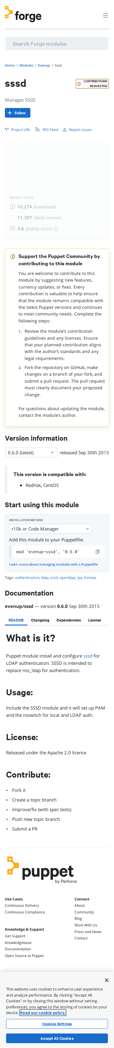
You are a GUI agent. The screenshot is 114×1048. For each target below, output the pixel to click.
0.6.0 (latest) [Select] (31, 452)
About (79, 905)
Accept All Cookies (57, 1038)
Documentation (18, 949)
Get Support (15, 936)
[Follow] (17, 113)
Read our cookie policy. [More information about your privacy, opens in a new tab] (43, 1012)
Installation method (26, 520)
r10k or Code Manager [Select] (51, 529)
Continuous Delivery (22, 905)
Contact (81, 938)
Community (84, 912)
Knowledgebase (18, 942)
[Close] (106, 980)
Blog (78, 918)
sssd (87, 656)
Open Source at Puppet (24, 955)
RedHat (33, 485)
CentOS (51, 485)
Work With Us (85, 925)
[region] (57, 1010)
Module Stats (21, 197)
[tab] (16, 620)
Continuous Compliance (25, 912)
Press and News (88, 931)
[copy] (98, 551)
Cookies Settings (57, 1023)
